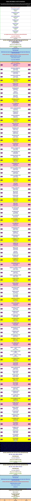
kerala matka (2, 442)
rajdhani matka (12, 444)
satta (7, 450)
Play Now (15, 66)
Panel (29, 69)
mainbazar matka (11, 445)
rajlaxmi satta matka (12, 448)
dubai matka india (19, 450)
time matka (25, 442)
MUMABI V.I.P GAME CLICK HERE (15, 38)
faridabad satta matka (27, 447)
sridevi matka (9, 442)
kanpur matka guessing (10, 451)
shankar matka (5, 442)
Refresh (15, 14)
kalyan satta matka (28, 449)
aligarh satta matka (23, 448)
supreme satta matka (3, 449)
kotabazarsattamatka (4, 450)
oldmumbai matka (15, 445)
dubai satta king (10, 450)
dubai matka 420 (23, 450)
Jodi (1, 69)
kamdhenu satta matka (14, 449)
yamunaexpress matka (25, 443)
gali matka (19, 442)
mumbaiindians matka (2, 443)
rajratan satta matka (2, 448)
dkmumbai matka (2, 445)
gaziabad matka (7, 443)
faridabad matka (11, 443)
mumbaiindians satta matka (16, 447)
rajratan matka (8, 444)
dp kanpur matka (28, 451)
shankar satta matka (28, 445)
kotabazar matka (19, 445)
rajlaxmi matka (16, 444)
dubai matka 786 (5, 451)
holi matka (5, 444)
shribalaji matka (15, 442)
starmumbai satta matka (18, 448)
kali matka (12, 442)
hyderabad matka (28, 444)
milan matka (2, 444)
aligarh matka (24, 444)
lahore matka (29, 443)
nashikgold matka (7, 445)
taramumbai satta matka (10, 447)
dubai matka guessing (14, 450)
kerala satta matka (24, 445)
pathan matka (28, 442)
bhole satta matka (23, 449)
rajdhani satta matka (7, 448)
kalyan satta (21, 451)
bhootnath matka (20, 443)
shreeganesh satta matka (4, 447)
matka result (14, 451)
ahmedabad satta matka (8, 449)
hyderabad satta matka (28, 448)
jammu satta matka (19, 449)
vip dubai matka (27, 450)
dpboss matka (17, 451)
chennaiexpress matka (15, 443)
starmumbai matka (20, 444)
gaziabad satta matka (21, 447)
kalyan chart (24, 451)
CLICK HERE (15, 38)
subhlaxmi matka (22, 442)
